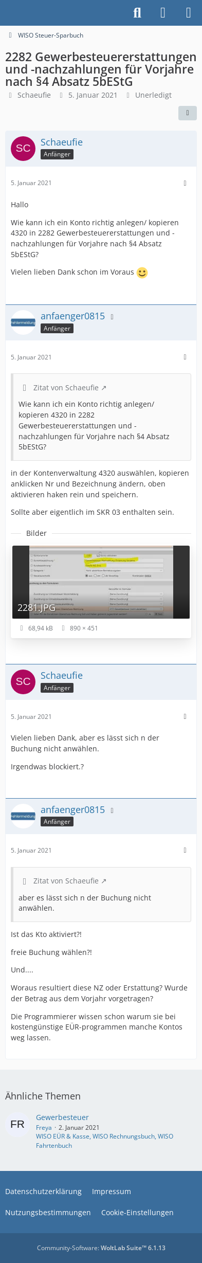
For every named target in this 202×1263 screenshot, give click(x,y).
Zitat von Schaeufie (66, 387)
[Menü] (188, 13)
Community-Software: (101, 1247)
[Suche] (137, 13)
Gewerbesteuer (62, 1117)
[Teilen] (187, 113)
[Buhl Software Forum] (5, 13)
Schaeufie (34, 95)
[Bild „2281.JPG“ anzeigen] (101, 591)
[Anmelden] (163, 13)
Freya (44, 1127)
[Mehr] (185, 183)
